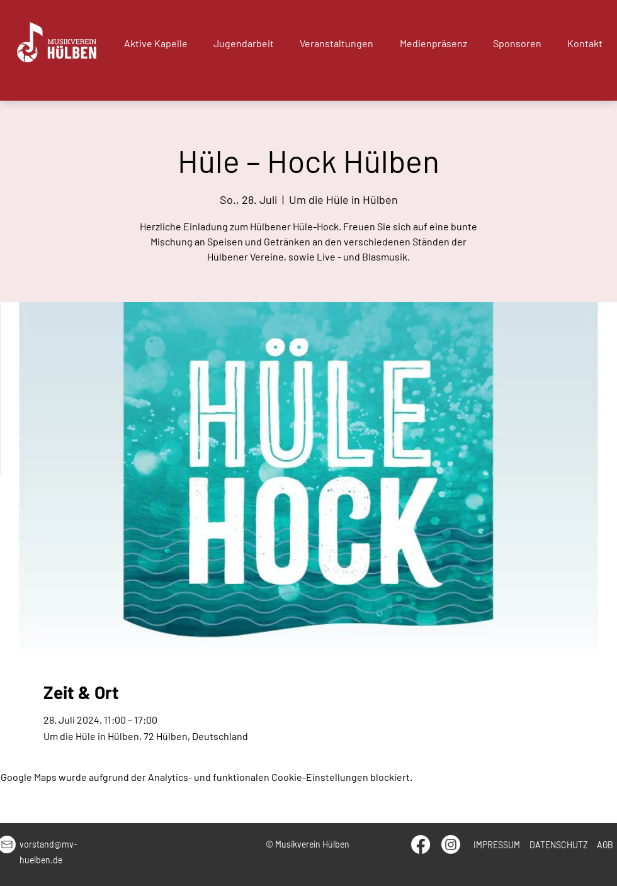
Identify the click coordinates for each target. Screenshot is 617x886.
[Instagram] (450, 844)
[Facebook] (420, 844)
